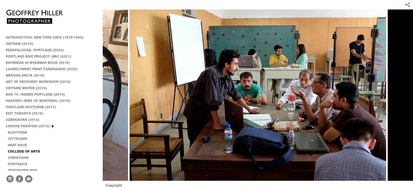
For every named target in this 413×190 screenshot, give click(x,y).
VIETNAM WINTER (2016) (29, 88)
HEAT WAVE (17, 145)
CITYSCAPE (17, 139)
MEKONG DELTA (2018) (25, 75)
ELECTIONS (17, 132)
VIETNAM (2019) (19, 44)
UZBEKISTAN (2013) (22, 120)
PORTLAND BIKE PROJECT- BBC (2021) (38, 56)
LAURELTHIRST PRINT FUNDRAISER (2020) (41, 69)
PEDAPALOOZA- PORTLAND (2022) (35, 50)
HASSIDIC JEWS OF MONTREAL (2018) (38, 101)
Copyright (113, 185)
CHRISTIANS (18, 158)
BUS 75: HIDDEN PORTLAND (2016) (35, 94)
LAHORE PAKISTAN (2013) (30, 126)
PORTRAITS (17, 164)
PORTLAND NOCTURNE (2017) (31, 107)
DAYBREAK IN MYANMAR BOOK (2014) (38, 63)
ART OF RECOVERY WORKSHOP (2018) (38, 82)
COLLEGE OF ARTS (24, 151)
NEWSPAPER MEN (22, 170)
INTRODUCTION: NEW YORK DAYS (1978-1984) (44, 37)
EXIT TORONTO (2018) (24, 113)
